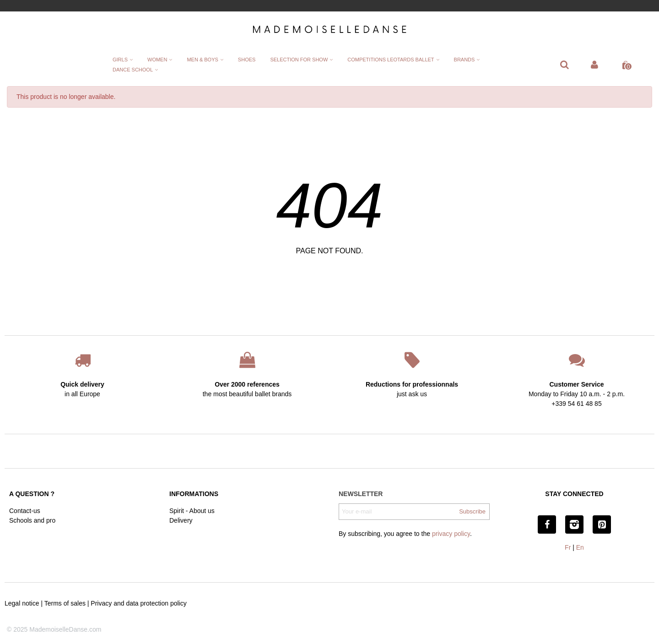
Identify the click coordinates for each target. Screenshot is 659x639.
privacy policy (451, 533)
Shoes (247, 59)
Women (157, 59)
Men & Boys (202, 59)
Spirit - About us (192, 510)
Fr (568, 547)
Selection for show (299, 59)
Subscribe (472, 511)
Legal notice (22, 603)
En (580, 547)
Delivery (181, 520)
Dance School (133, 69)
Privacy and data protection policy (138, 603)
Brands (464, 59)
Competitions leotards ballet (390, 59)
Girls (120, 59)
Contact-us (24, 510)
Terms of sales (65, 603)
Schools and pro (32, 520)
